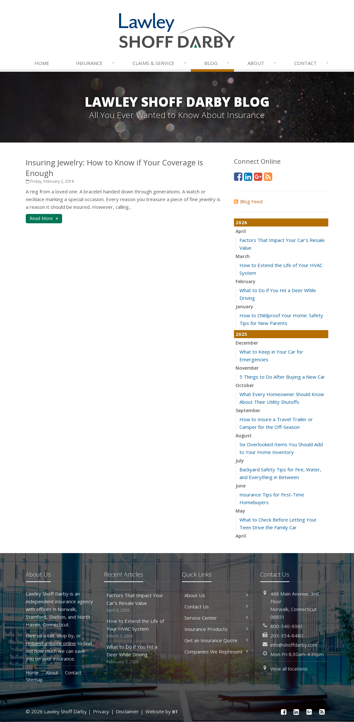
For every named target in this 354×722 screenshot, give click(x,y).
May (240, 511)
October (245, 385)
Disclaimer (127, 711)
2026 (241, 222)
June (241, 486)
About (262, 63)
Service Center (216, 618)
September (248, 410)
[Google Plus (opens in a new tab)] (258, 176)
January (244, 306)
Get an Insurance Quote (216, 640)
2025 (241, 334)
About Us (216, 595)
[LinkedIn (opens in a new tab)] (248, 176)
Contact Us (216, 606)
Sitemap (34, 680)
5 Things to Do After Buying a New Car (282, 377)
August (244, 435)
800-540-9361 (286, 626)
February (246, 281)
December (247, 343)
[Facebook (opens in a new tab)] (238, 176)
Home (41, 63)
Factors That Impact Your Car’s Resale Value (138, 603)
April (241, 231)
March (243, 256)
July (240, 461)
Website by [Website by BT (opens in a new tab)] (161, 711)
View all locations (289, 668)
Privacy (101, 711)
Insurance (96, 63)
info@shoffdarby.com (293, 645)
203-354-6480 (286, 635)
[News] (268, 176)
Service (160, 63)
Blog (217, 63)
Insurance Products (216, 629)
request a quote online (51, 643)
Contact (312, 63)
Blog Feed (248, 201)
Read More (44, 218)
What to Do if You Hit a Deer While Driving (138, 654)
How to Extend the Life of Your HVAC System (138, 628)
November (247, 368)
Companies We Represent (216, 651)
